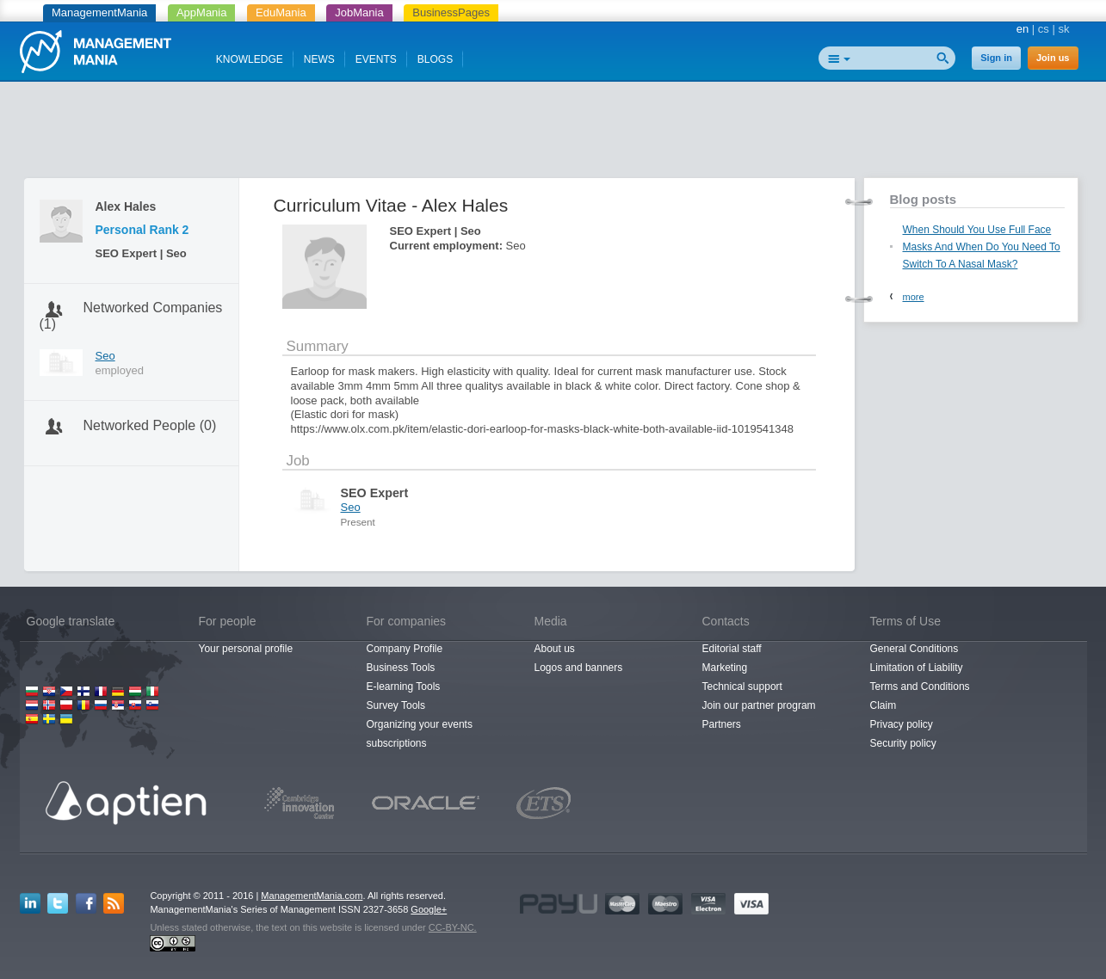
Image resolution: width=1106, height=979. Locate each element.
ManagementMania (99, 12)
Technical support (742, 686)
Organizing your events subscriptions (420, 733)
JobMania (359, 12)
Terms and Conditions (920, 686)
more (913, 297)
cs (1043, 28)
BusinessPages (451, 12)
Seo (105, 355)
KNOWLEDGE (249, 59)
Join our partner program (759, 705)
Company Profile (405, 649)
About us (554, 649)
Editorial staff (732, 649)
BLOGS (435, 59)
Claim (883, 705)
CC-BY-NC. (453, 927)
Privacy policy (901, 724)
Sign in (996, 57)
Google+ (429, 909)
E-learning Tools (404, 686)
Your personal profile (246, 649)
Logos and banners (578, 668)
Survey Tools (396, 705)
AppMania (201, 12)
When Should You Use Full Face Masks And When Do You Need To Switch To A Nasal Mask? (981, 247)
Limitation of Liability (916, 668)
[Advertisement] (553, 133)
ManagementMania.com (311, 895)
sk (1064, 28)
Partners (721, 724)
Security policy (903, 743)
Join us (1053, 57)
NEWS (319, 59)
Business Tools (401, 668)
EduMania (281, 12)
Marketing (725, 668)
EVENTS (376, 59)
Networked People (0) (150, 425)
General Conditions (914, 649)
